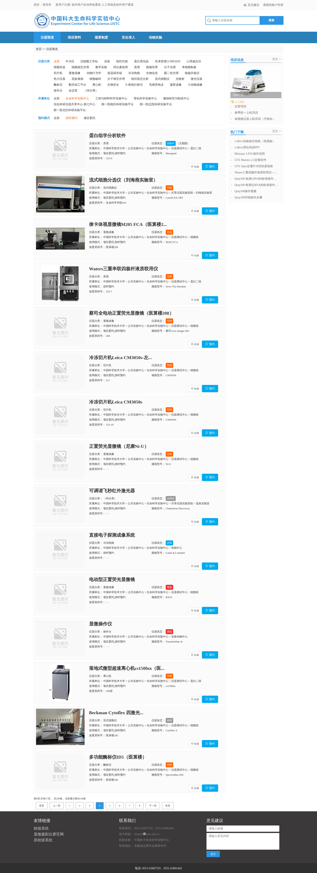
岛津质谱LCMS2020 (167, 61)
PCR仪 (70, 61)
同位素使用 (120, 67)
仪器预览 (47, 37)
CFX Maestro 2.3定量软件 (251, 160)
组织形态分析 (140, 78)
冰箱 (107, 61)
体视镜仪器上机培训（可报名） (255, 118)
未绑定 (170, 498)
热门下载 (237, 132)
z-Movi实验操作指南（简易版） (255, 141)
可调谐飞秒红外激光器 (112, 490)
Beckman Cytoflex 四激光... (116, 712)
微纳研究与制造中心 (176, 98)
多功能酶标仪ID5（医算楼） (118, 757)
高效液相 (77, 78)
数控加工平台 (77, 84)
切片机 (58, 73)
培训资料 (74, 37)
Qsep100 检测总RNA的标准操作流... (256, 185)
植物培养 (152, 67)
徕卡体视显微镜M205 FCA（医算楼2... (128, 224)
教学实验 (101, 67)
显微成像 (74, 73)
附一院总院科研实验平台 (156, 104)
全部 (57, 61)
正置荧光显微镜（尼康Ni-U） (119, 446)
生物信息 (152, 73)
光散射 (180, 78)
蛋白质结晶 (141, 61)
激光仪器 (196, 78)
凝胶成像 (175, 84)
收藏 (195, 166)
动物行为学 (94, 73)
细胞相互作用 (80, 67)
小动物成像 (195, 84)
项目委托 (89, 118)
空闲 (169, 187)
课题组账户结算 (273, 4)
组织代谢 (122, 61)
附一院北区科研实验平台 (70, 110)
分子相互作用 (116, 78)
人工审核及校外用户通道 (118, 4)
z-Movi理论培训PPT (247, 147)
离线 (169, 587)
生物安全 (113, 84)
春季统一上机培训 (246, 112)
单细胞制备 (189, 67)
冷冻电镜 (134, 73)
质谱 (137, 67)
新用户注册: (63, 4)
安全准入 (128, 37)
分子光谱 (170, 67)
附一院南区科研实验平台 (118, 104)
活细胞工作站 (89, 61)
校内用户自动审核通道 (87, 4)
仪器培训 (240, 106)
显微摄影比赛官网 (49, 834)
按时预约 (71, 118)
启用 (169, 542)
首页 (39, 49)
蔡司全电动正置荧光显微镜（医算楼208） (131, 313)
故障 (169, 720)
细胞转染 (59, 67)
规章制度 (101, 37)
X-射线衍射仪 (134, 84)
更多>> (276, 59)
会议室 (73, 90)
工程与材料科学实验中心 (111, 98)
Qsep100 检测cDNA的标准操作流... (256, 178)
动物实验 (155, 37)
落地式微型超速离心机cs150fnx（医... (126, 668)
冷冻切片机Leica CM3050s (115, 402)
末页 (167, 805)
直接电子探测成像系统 (112, 535)
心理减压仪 (193, 61)
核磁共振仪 (192, 73)
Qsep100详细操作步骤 (248, 197)
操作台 (58, 90)
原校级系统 (43, 840)
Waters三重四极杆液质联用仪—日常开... (256, 172)
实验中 (170, 143)
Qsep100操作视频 (246, 191)
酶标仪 (58, 84)
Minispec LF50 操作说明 (250, 153)
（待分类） (91, 90)
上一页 (56, 805)
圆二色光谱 (171, 73)
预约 (210, 166)
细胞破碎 (95, 78)
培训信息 (237, 60)
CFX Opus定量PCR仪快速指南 (254, 166)
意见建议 (253, 4)
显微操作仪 (100, 623)
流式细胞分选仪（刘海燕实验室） (123, 180)
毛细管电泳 (156, 84)
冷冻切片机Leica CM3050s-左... (120, 357)
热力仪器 (59, 78)
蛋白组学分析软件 (107, 135)
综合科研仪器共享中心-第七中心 (75, 104)
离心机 (96, 84)
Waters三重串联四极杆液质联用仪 (123, 268)
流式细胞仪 (162, 78)
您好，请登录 (43, 4)
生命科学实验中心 (77, 98)
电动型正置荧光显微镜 (112, 579)
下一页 (153, 805)
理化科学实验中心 (145, 98)
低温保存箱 (114, 73)
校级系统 (41, 828)
